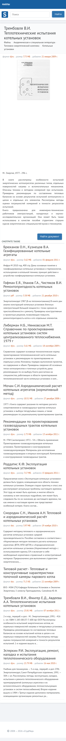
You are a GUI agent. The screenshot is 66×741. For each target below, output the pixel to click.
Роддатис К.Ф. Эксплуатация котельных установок (25, 466)
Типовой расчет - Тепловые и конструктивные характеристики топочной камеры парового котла (29, 573)
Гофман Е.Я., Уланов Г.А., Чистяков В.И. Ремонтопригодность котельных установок (32, 286)
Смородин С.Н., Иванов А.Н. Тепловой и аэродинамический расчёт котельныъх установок (32, 517)
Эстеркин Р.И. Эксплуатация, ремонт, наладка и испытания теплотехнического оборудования (31, 654)
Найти (58, 14)
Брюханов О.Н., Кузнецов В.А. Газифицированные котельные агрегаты (26, 251)
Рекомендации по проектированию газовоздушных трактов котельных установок (30, 425)
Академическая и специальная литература (34, 42)
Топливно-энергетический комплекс (21, 45)
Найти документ (49, 236)
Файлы (6, 4)
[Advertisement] (33, 134)
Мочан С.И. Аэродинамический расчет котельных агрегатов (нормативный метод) (32, 389)
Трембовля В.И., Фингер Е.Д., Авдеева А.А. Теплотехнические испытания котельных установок (32, 602)
